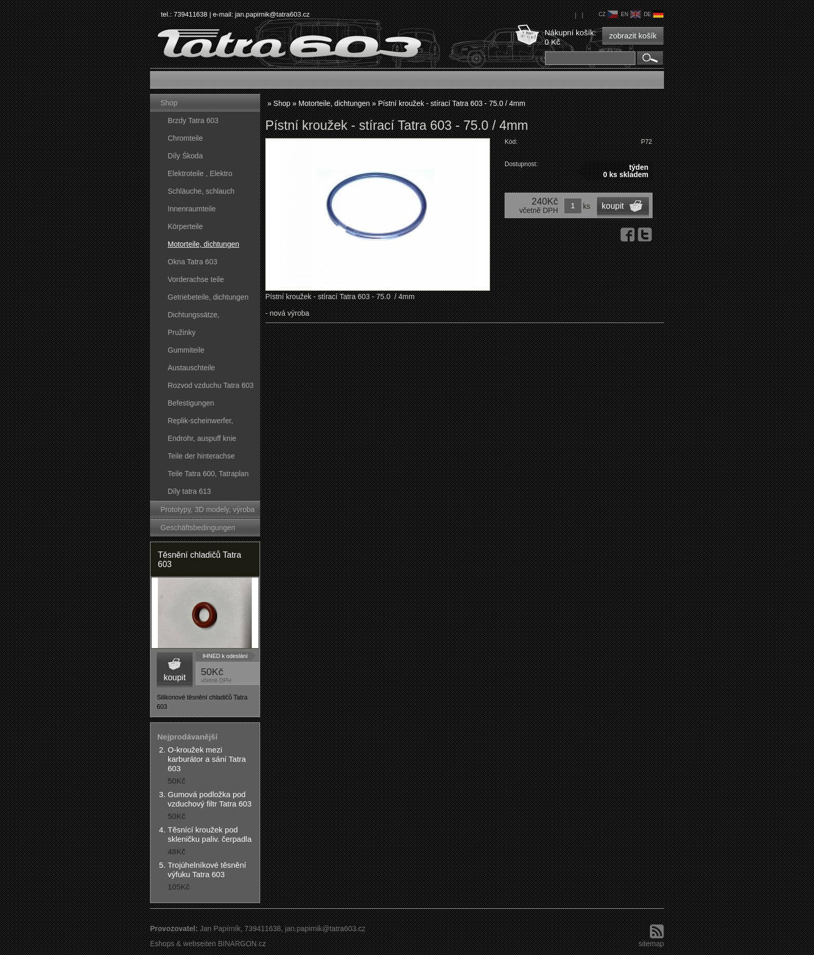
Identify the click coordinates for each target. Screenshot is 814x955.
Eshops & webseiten (183, 943)
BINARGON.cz (242, 943)
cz (608, 14)
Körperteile (185, 226)
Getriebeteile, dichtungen (208, 297)
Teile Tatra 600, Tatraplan (208, 473)
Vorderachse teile (196, 279)
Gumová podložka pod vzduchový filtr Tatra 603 (209, 799)
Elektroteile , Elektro (200, 173)
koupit (175, 677)
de (653, 14)
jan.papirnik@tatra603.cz (272, 14)
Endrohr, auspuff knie (202, 438)
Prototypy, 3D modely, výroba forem (207, 511)
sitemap (651, 943)
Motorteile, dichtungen (203, 244)
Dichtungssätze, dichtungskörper (194, 317)
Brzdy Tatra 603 (193, 120)
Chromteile (185, 138)
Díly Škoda (185, 156)
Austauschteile (191, 368)
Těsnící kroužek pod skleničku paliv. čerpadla (209, 834)
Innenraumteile (192, 209)
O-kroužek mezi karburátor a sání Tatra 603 (207, 759)
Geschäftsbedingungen (197, 527)
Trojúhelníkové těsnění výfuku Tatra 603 (207, 869)
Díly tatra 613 (189, 491)
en (631, 14)
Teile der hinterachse (201, 456)
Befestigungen (191, 403)
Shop (169, 103)
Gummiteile (186, 350)
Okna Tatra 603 (192, 262)
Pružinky (182, 332)
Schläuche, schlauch (201, 191)
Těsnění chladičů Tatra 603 (199, 559)
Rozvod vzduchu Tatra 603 (211, 385)
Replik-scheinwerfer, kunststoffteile (200, 422)
